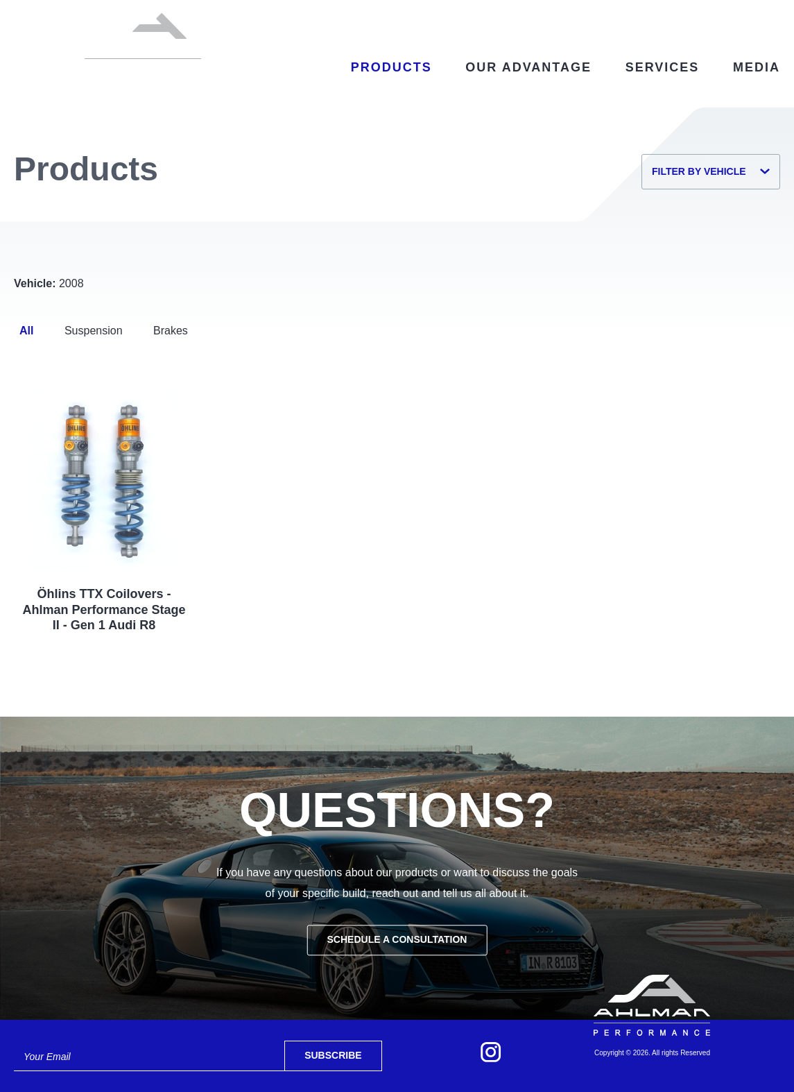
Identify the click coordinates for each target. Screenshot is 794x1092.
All (26, 330)
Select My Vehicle (493, 15)
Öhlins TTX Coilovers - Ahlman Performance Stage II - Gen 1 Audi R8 (104, 609)
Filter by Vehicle (711, 171)
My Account (678, 15)
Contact (605, 15)
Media (756, 67)
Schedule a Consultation (397, 939)
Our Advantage (528, 67)
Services (662, 67)
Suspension (93, 330)
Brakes (170, 330)
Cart (756, 15)
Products (391, 67)
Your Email (47, 1056)
